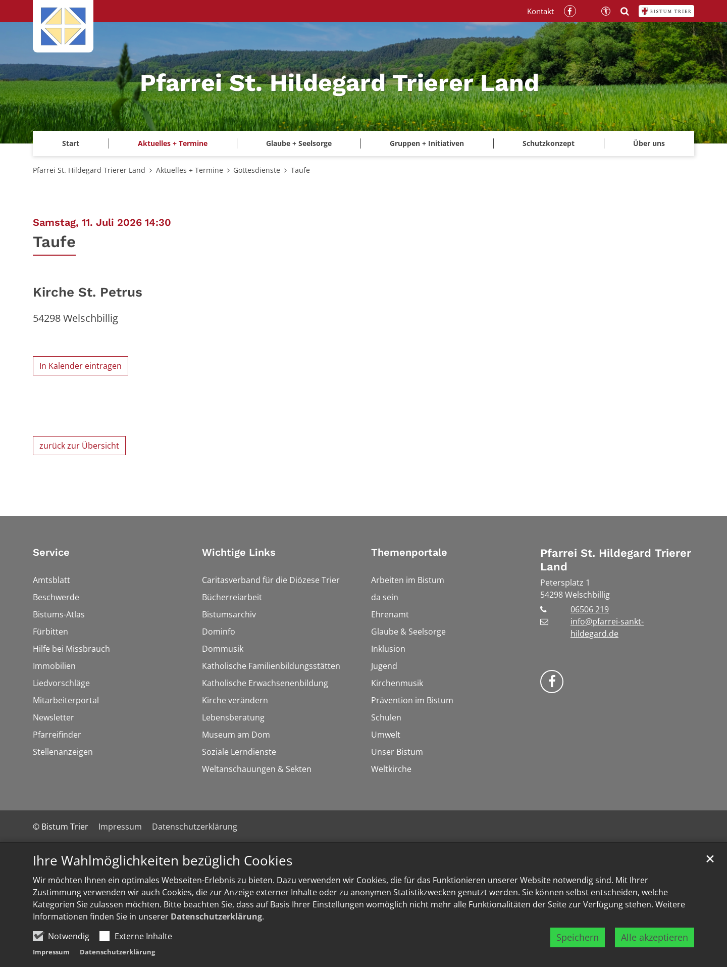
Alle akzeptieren (654, 953)
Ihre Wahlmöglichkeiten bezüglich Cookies (162, 876)
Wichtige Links (239, 552)
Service (51, 552)
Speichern (577, 953)
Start (70, 143)
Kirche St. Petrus (87, 292)
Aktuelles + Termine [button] (172, 143)
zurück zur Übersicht (79, 445)
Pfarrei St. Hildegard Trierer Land (89, 170)
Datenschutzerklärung (216, 932)
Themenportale (409, 552)
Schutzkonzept (549, 143)
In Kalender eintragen (80, 365)
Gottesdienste (256, 170)
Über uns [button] (649, 143)
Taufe (300, 170)
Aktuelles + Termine (189, 170)
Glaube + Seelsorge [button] (299, 143)
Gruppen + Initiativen (427, 143)
